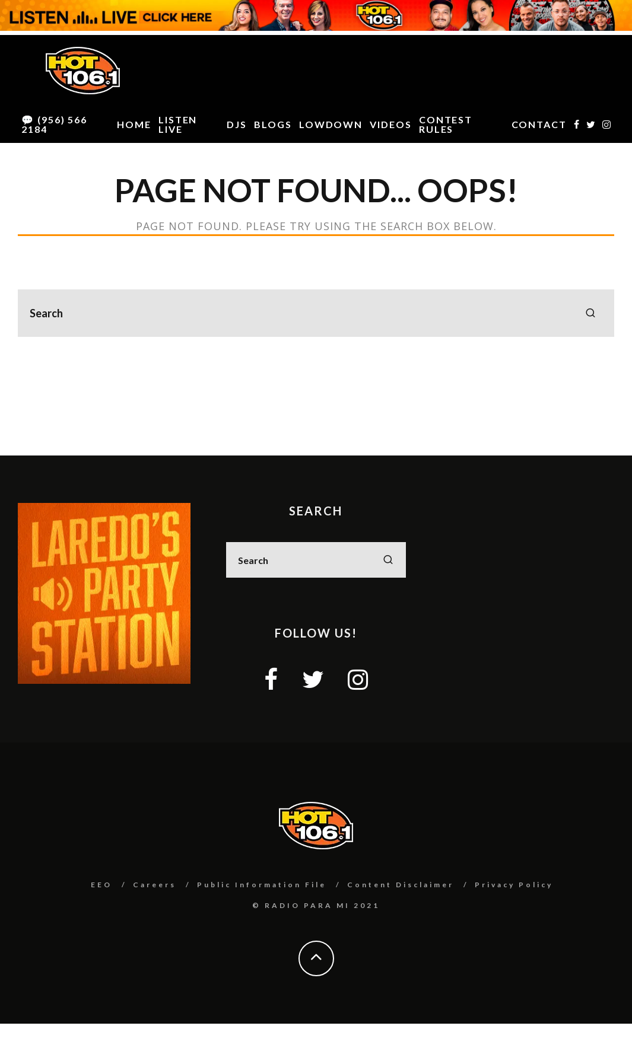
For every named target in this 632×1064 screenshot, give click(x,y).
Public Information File (261, 884)
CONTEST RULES (445, 124)
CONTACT (539, 124)
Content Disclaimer (400, 884)
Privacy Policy (514, 884)
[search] (590, 313)
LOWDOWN (331, 124)
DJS (237, 124)
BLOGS (273, 124)
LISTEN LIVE (178, 124)
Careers (154, 884)
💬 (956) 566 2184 (54, 124)
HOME (134, 124)
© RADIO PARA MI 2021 (316, 905)
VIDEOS (391, 124)
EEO (101, 884)
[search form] (316, 313)
